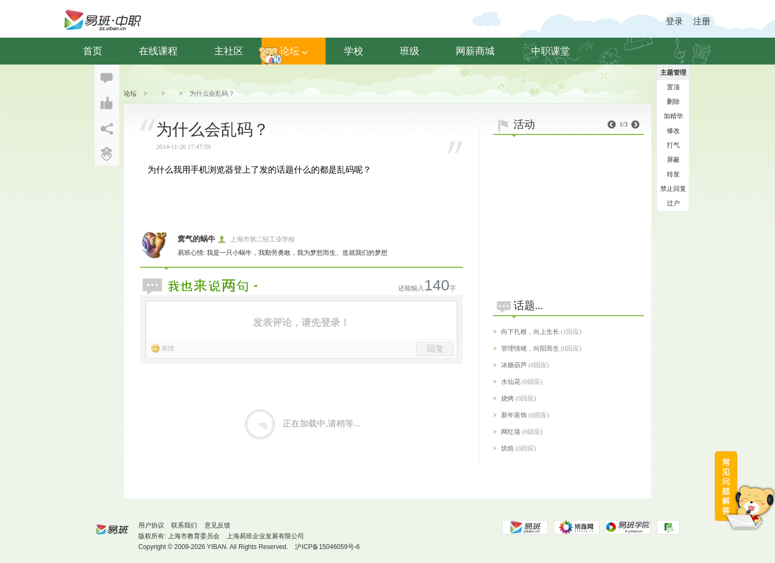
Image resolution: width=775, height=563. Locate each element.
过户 (673, 203)
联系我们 (184, 525)
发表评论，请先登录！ (301, 322)
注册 (701, 21)
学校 (353, 51)
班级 (409, 51)
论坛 (293, 51)
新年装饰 (514, 415)
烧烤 (507, 398)
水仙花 (510, 382)
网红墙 (510, 432)
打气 (673, 145)
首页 (92, 51)
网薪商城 (475, 51)
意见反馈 (217, 525)
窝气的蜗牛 (196, 239)
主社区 (228, 51)
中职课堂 (550, 51)
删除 (673, 101)
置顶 (673, 87)
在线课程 (158, 51)
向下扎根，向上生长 (530, 332)
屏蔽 (673, 159)
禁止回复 (673, 189)
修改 (673, 130)
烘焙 (507, 448)
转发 (673, 174)
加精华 (673, 116)
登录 (674, 21)
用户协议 (151, 525)
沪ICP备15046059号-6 (327, 547)
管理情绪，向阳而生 (530, 348)
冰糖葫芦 (514, 365)
